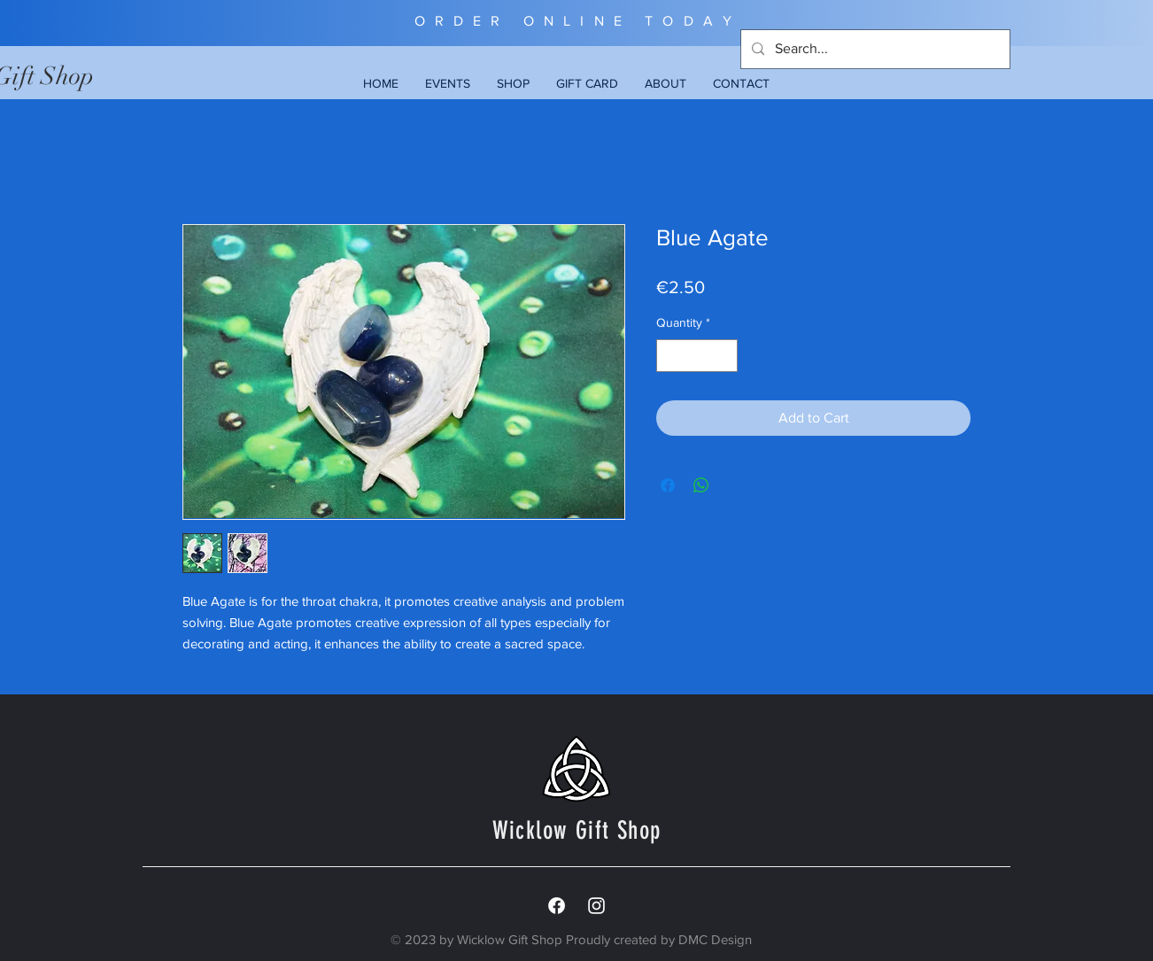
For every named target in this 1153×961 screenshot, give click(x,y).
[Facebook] (557, 906)
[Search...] (873, 49)
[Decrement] (670, 355)
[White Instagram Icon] (596, 906)
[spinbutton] (697, 355)
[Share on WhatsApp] (701, 485)
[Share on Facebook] (667, 485)
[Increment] (724, 355)
